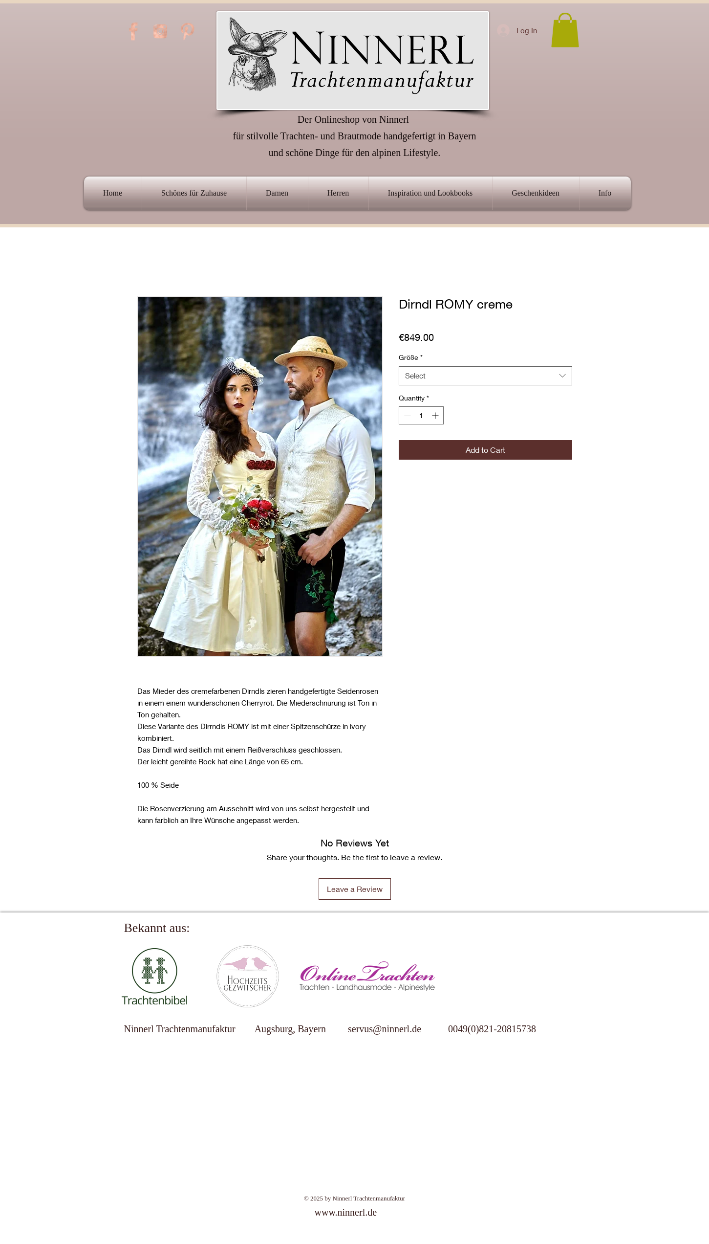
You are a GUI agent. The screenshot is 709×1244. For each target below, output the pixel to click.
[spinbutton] (421, 415)
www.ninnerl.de (346, 1212)
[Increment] (436, 415)
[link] (565, 30)
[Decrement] (406, 415)
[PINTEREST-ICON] (187, 31)
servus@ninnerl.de (384, 1028)
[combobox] (485, 375)
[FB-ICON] (133, 31)
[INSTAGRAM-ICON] (160, 31)
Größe (411, 357)
